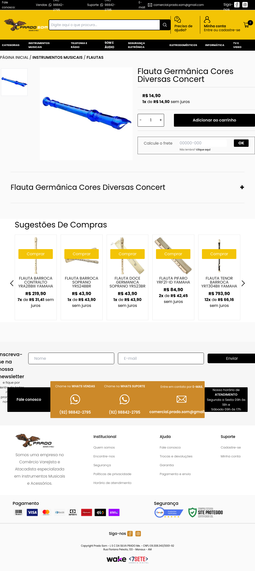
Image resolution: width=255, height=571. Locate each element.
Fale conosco (170, 447)
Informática (214, 45)
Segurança (102, 465)
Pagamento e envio (175, 474)
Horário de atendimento (112, 483)
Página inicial (14, 57)
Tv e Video (237, 45)
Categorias (10, 45)
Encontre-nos (104, 456)
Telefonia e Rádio (79, 45)
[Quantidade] (151, 120)
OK (241, 143)
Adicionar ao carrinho (214, 120)
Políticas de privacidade (112, 474)
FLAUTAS (94, 57)
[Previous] (12, 283)
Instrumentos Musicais (39, 45)
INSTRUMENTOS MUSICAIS (57, 57)
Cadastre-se (231, 447)
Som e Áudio (109, 45)
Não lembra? (195, 149)
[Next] (243, 283)
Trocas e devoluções (176, 456)
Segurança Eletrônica (136, 45)
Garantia (167, 465)
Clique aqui (203, 149)
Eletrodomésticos (183, 45)
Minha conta (231, 456)
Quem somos (104, 447)
